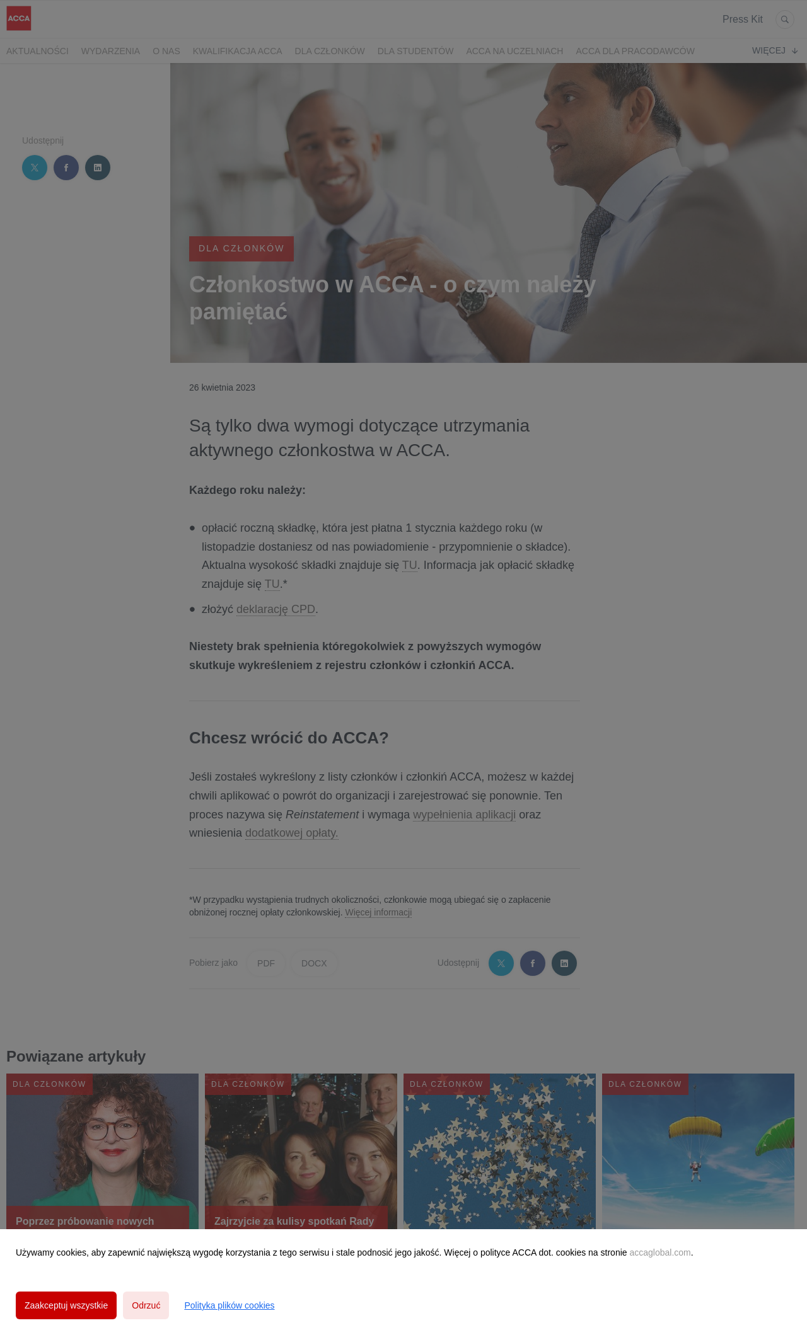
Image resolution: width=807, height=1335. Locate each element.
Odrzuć (146, 1305)
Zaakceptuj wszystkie (66, 1305)
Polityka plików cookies (229, 1305)
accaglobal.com (659, 1252)
